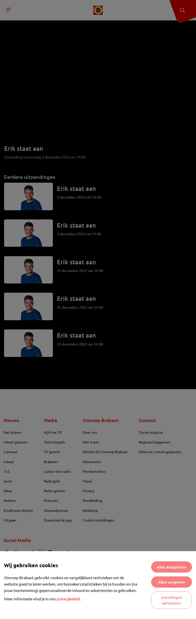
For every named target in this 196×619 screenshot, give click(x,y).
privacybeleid (68, 598)
